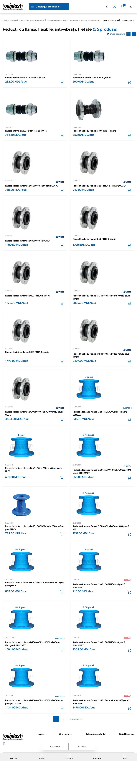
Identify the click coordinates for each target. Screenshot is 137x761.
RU (130, 7)
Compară (97, 757)
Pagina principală (10, 20)
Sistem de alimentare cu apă (33, 20)
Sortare (55, 747)
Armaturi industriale (58, 20)
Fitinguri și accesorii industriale (85, 20)
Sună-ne (13, 757)
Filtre (82, 747)
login (124, 757)
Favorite (41, 757)
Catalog (69, 757)
